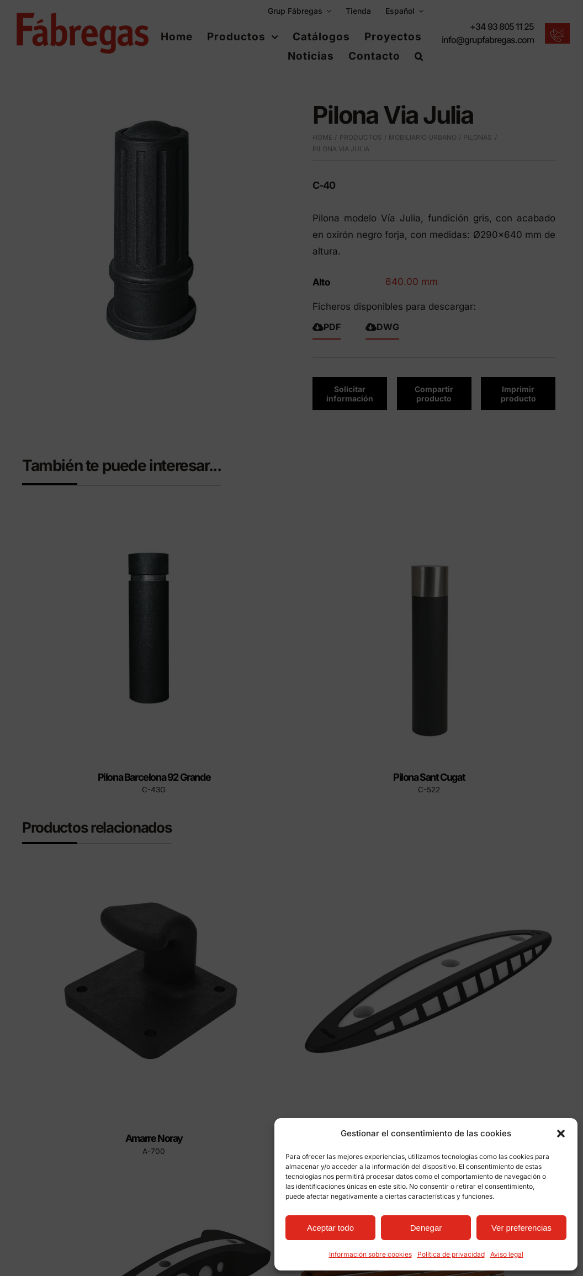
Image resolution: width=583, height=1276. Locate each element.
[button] (560, 1133)
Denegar (426, 1227)
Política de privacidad (451, 1254)
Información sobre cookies (370, 1254)
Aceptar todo (330, 1227)
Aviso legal (506, 1254)
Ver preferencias (521, 1227)
